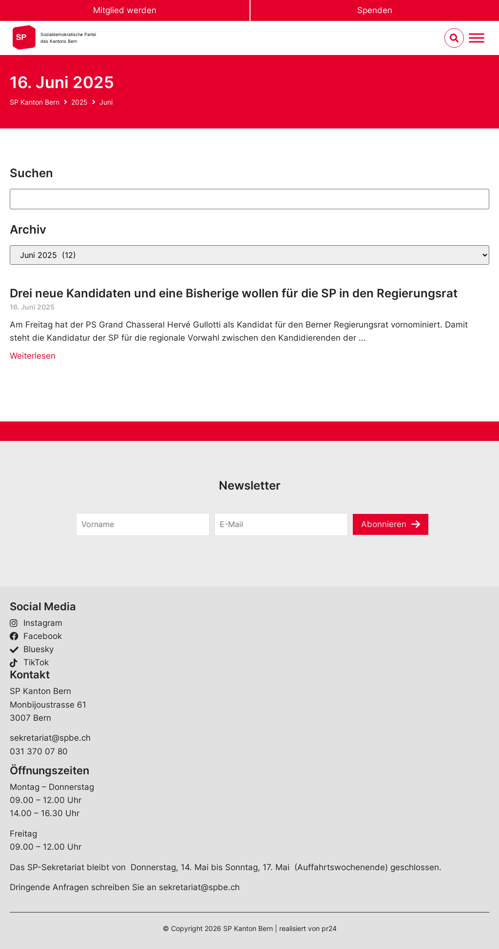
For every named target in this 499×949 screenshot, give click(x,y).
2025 (79, 102)
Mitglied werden (124, 10)
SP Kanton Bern (34, 102)
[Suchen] (249, 199)
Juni (106, 102)
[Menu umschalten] (476, 38)
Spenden (374, 10)
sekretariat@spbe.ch (50, 738)
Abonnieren (383, 524)
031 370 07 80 (39, 751)
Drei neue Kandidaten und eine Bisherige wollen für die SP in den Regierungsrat (234, 293)
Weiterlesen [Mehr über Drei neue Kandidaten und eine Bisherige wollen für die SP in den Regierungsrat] (33, 356)
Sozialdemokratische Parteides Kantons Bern (68, 38)
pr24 (329, 928)
